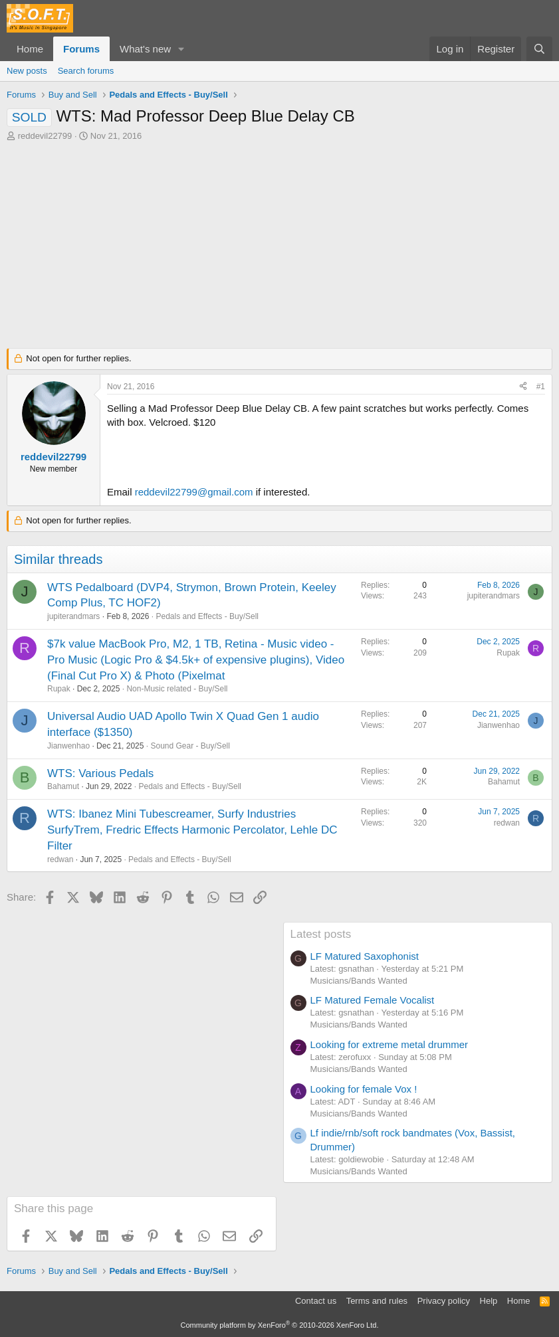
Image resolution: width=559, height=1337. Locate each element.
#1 (540, 386)
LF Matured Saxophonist (364, 956)
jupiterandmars (73, 616)
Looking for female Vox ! (363, 1089)
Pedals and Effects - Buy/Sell (207, 616)
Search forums (86, 71)
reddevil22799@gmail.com (194, 491)
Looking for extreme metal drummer (389, 1044)
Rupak (58, 688)
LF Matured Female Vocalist (372, 1000)
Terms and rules (376, 1301)
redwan (60, 859)
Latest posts (321, 934)
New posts (27, 71)
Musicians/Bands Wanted (358, 981)
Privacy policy (443, 1301)
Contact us (315, 1301)
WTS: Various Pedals (100, 773)
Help (489, 1301)
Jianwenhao (68, 746)
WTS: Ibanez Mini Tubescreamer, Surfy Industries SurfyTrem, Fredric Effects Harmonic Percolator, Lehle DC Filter (192, 830)
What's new (145, 48)
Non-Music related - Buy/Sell (176, 688)
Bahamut (63, 786)
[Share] (523, 387)
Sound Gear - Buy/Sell (189, 746)
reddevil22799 (45, 136)
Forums (81, 48)
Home (30, 48)
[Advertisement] (279, 242)
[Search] (539, 49)
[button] (181, 49)
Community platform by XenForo (280, 1325)
